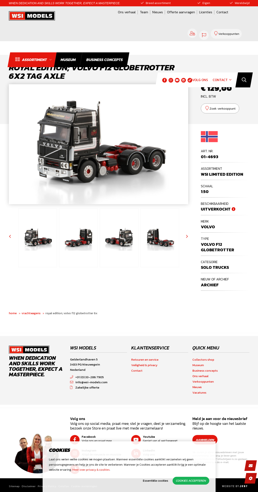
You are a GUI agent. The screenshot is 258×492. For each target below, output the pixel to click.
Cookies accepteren (191, 480)
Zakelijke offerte (84, 387)
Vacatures (199, 392)
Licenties (165, 17)
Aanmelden (206, 439)
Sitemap (14, 486)
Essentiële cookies (155, 480)
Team (104, 17)
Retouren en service (144, 359)
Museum (198, 365)
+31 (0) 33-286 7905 (87, 377)
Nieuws (117, 17)
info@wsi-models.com (88, 382)
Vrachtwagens (31, 313)
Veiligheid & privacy (144, 365)
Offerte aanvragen (141, 17)
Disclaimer (29, 486)
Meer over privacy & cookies (91, 470)
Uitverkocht (216, 209)
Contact (182, 17)
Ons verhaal (86, 17)
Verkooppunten (203, 381)
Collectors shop (203, 359)
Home (13, 313)
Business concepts (205, 370)
